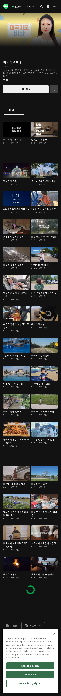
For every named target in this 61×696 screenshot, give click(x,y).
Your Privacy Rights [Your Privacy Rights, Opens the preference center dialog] (30, 683)
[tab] (14, 110)
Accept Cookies (30, 665)
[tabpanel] (30, 356)
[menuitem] (16, 6)
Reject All (30, 674)
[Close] (54, 633)
